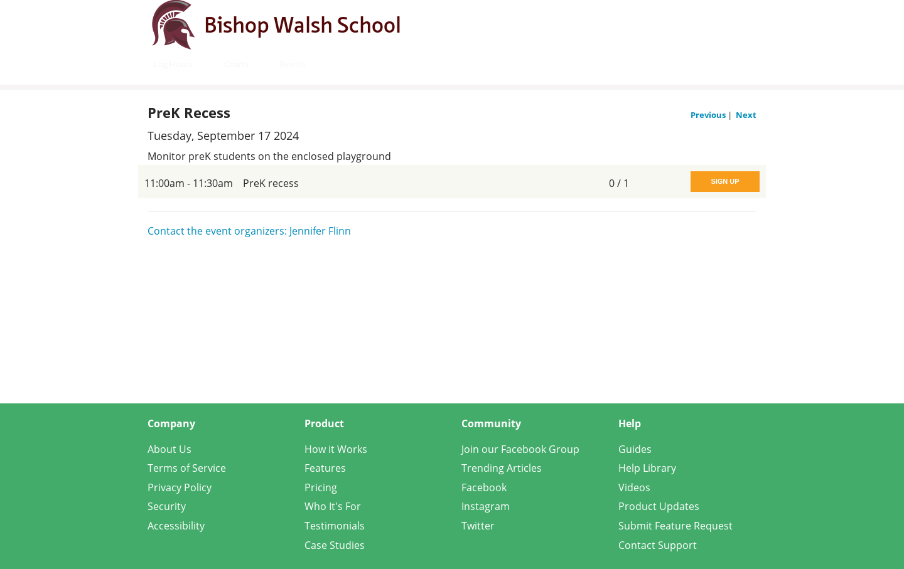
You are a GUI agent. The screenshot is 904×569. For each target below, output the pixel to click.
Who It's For (332, 506)
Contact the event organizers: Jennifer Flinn (249, 231)
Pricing (320, 487)
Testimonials (334, 526)
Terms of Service (187, 468)
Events (292, 64)
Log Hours (173, 64)
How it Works (335, 449)
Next (746, 114)
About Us (169, 449)
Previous (709, 114)
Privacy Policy (180, 487)
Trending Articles (501, 468)
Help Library (647, 468)
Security (167, 506)
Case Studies (334, 545)
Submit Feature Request (675, 526)
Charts (236, 64)
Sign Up (725, 181)
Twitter (478, 526)
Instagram (485, 506)
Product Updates (658, 506)
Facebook (484, 487)
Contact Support (657, 545)
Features (325, 468)
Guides (635, 449)
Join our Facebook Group (520, 449)
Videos (634, 487)
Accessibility (176, 526)
